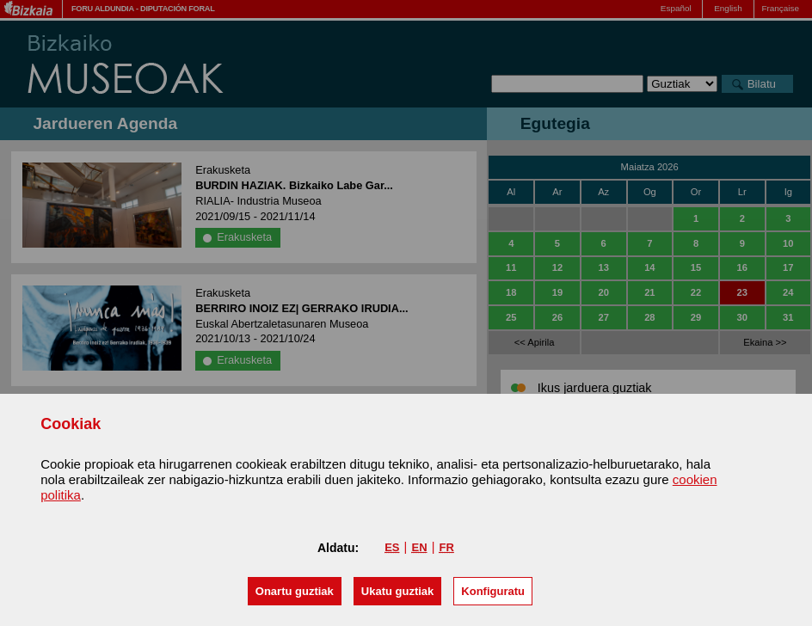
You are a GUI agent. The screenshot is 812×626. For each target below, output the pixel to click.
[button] (294, 591)
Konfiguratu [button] (493, 591)
